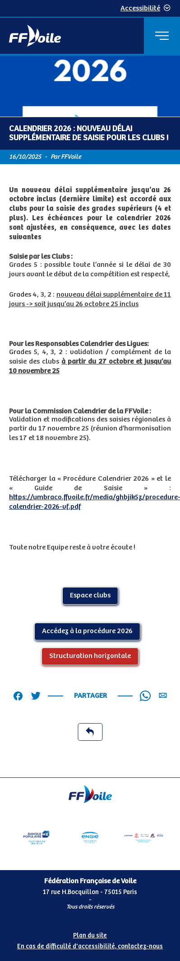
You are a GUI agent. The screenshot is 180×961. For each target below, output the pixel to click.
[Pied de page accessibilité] (90, 939)
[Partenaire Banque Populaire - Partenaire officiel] (36, 837)
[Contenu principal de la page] (90, 416)
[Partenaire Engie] (90, 837)
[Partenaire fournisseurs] (143, 837)
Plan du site (90, 935)
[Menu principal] (162, 36)
